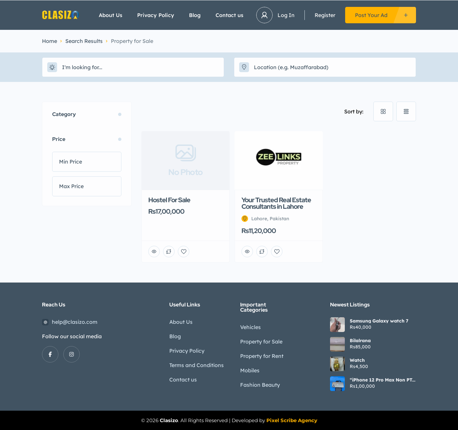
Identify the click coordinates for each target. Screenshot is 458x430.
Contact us (229, 15)
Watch (357, 360)
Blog (195, 15)
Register (325, 15)
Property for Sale (261, 341)
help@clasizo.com (74, 322)
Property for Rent (261, 356)
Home (49, 41)
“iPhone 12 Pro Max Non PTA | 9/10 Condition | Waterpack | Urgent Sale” (382, 380)
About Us (110, 15)
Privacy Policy (155, 15)
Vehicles (250, 327)
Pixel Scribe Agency (291, 420)
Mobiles (250, 370)
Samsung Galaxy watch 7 (379, 321)
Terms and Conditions (196, 365)
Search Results (84, 41)
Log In (286, 15)
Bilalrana (360, 340)
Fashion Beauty (260, 384)
